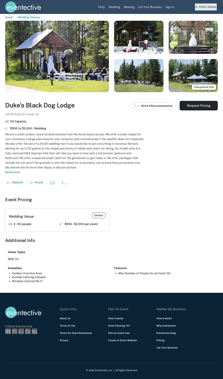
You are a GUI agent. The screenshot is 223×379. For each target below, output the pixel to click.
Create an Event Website (122, 340)
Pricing (160, 340)
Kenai (9, 17)
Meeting (129, 7)
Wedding (114, 7)
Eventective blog (166, 333)
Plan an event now (119, 333)
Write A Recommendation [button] (154, 106)
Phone (36, 182)
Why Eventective (166, 325)
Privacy (64, 340)
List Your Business (150, 7)
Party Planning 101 (119, 325)
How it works (115, 318)
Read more (12, 172)
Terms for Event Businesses (76, 333)
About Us (65, 318)
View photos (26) (204, 87)
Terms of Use (67, 325)
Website (15, 182)
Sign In (170, 7)
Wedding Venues (29, 17)
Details (98, 215)
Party (101, 7)
